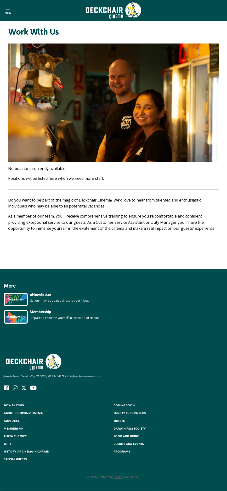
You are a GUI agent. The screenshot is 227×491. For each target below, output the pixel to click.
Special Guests (15, 459)
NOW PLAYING (14, 405)
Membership (13, 428)
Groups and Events (129, 444)
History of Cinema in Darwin (26, 451)
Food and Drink (126, 436)
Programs (122, 451)
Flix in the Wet (15, 436)
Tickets (119, 421)
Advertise (12, 421)
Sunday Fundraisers (130, 413)
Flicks (118, 477)
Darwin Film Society (130, 428)
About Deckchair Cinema (23, 413)
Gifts (7, 444)
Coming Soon (124, 405)
